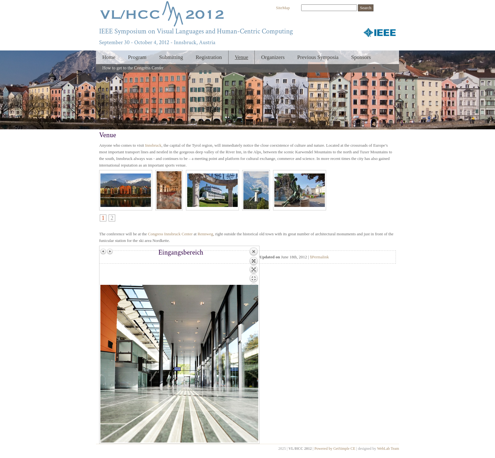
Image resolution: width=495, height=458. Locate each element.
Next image (110, 251)
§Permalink (319, 257)
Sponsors (361, 57)
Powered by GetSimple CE (334, 448)
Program (137, 57)
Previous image (103, 251)
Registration (209, 57)
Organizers (272, 57)
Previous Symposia (318, 57)
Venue (241, 57)
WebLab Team (388, 448)
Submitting (171, 57)
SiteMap (283, 7)
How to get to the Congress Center (133, 68)
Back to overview (253, 266)
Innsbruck (153, 145)
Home (109, 57)
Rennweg (205, 234)
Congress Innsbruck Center (170, 234)
